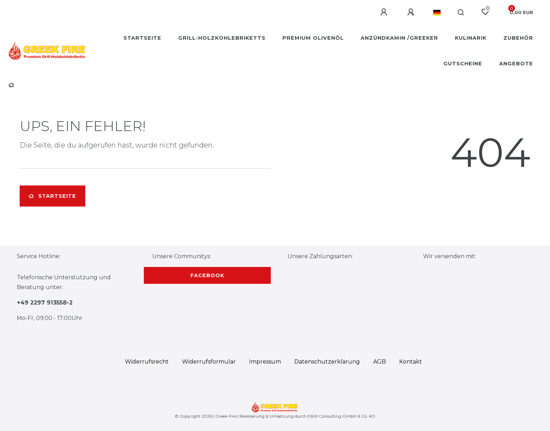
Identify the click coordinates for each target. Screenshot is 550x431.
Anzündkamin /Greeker (399, 38)
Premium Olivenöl (313, 38)
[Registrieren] (412, 12)
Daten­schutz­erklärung (327, 361)
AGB (379, 361)
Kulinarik (471, 38)
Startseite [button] (52, 196)
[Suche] (461, 12)
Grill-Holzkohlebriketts (222, 38)
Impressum (265, 361)
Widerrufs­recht (147, 361)
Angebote (516, 63)
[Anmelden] (385, 12)
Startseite (142, 38)
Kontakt (410, 361)
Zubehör (518, 38)
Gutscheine (462, 63)
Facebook (207, 275)
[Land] (437, 12)
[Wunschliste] (485, 12)
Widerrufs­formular (209, 361)
